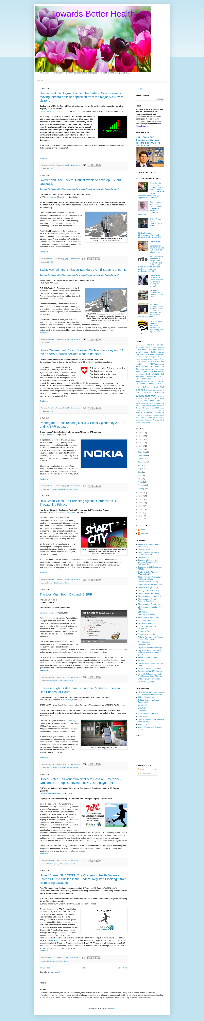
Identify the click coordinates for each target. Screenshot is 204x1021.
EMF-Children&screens (145, 384)
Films (158, 401)
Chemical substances (145, 354)
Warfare (138, 422)
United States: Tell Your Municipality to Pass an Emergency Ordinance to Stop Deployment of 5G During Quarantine (80, 781)
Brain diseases (158, 349)
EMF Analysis (143, 612)
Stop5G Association (48, 111)
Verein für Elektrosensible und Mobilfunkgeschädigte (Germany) (150, 675)
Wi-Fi (148, 422)
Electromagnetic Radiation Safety (150, 604)
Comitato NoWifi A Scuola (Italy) (150, 585)
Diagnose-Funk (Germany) (148, 588)
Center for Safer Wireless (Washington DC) (147, 573)
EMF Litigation (52, 489)
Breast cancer (142, 352)
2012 (141, 516)
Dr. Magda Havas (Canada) (148, 591)
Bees (144, 350)
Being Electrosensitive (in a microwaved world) (148, 553)
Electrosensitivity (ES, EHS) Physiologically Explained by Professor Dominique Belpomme (150, 208)
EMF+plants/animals (143, 379)
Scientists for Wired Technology (150, 671)
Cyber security (141, 359)
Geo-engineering (158, 403)
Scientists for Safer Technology (150, 668)
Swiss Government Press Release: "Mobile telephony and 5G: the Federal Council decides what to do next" (82, 352)
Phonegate (74, 489)
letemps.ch (51, 197)
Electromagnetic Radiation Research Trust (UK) (148, 600)
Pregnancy (139, 415)
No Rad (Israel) (144, 642)
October (141, 459)
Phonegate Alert (144, 645)
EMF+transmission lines (145, 381)
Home (40, 81)
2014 (141, 509)
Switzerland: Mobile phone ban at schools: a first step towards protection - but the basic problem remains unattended (151, 310)
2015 (141, 506)
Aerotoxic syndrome (155, 345)
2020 (141, 449)
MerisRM (144, 533)
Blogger (112, 1008)
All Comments (144, 774)
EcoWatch (142, 708)
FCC (146, 401)
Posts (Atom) (55, 972)
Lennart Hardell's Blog (146, 623)
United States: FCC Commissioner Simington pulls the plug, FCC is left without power (157, 247)
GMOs (143, 403)
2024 (141, 436)
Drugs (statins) (141, 361)
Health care (140, 406)
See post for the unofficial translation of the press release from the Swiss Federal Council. (80, 189)
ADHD (142, 345)
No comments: (76, 165)
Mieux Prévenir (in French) (148, 714)
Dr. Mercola (142, 705)
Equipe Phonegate (47, 435)
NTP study (151, 410)
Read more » (44, 158)
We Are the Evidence (146, 682)
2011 (141, 519)
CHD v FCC (53, 940)
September (142, 462)
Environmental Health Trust (148, 618)
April (140, 479)
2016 (141, 503)
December (142, 452)
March (140, 482)
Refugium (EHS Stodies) (147, 658)
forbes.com (71, 512)
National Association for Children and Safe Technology (150, 638)
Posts (141, 769)
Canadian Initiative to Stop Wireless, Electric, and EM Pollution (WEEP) (148, 562)
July (140, 469)
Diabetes (149, 359)
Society (161, 418)
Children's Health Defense (148, 697)
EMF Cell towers (152, 366)
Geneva (148, 403)
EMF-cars (146, 387)
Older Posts (122, 968)
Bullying (153, 352)
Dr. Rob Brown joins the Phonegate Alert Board (156, 222)
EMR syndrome (143, 393)
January (141, 489)
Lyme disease (149, 408)
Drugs (162, 359)
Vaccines (156, 420)
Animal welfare (151, 347)
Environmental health (154, 398)
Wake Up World (144, 724)
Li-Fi (143, 408)
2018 (141, 496)
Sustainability (140, 420)
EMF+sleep (160, 379)
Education (159, 392)
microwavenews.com (48, 613)
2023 (141, 439)
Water (143, 422)
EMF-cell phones (63, 489)
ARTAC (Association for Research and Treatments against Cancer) (151, 693)
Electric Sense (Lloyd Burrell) (149, 593)
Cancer (161, 352)
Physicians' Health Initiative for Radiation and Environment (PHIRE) (149, 653)
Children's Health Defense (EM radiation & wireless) (149, 578)
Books (149, 349)
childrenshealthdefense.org (51, 793)
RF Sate (141, 661)
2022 (141, 443)
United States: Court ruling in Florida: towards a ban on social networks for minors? (156, 281)
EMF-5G (50, 168)
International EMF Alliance (148, 621)
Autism (138, 349)
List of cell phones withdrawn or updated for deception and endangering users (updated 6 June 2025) (151, 327)
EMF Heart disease (157, 369)
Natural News (143, 717)
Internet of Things (63, 583)
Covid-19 (161, 357)
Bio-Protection (143, 557)
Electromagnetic (52, 680)
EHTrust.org (70, 721)
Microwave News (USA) (147, 634)
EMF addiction (155, 372)
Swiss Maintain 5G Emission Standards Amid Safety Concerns (83, 269)
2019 (141, 493)
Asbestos (161, 347)
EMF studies (63, 680)
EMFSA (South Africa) (146, 615)
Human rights (51, 583)
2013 (141, 513)
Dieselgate (156, 359)
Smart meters (141, 418)
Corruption (153, 357)
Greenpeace (142, 711)
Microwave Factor (145, 631)
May (140, 475)
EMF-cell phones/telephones (155, 390)
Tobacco (148, 420)
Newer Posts (45, 968)
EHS (157, 361)
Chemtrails (160, 354)
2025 (141, 433)
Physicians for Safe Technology (150, 648)
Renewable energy (158, 415)
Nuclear (139, 413)
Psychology (148, 415)
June (140, 472)
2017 (141, 499)
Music (143, 410)
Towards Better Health (93, 13)
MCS (157, 408)
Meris (143, 530)
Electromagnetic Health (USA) (149, 596)
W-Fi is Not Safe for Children (149, 679)
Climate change (142, 357)
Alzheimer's (140, 347)
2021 (141, 446)
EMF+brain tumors (155, 376)
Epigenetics (139, 401)
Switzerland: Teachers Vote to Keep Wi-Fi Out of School (156, 294)
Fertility (151, 401)
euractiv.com (66, 700)
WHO (162, 420)
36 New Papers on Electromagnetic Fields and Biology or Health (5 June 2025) (150, 235)
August (141, 465)
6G (137, 345)
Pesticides (148, 413)
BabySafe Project (144, 549)
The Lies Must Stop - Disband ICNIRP (66, 594)
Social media (153, 418)
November (142, 455)
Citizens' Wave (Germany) (148, 582)
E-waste (151, 361)
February (141, 485)
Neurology (161, 410)
